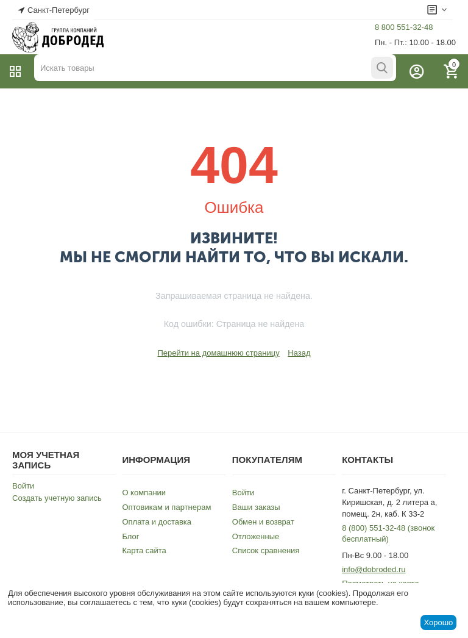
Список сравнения (266, 550)
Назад (299, 352)
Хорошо (438, 622)
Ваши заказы (256, 507)
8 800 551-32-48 (404, 27)
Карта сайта (144, 550)
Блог (130, 536)
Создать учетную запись (57, 498)
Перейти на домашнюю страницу (218, 352)
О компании (144, 492)
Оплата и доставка (156, 521)
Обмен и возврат (263, 521)
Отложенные (255, 536)
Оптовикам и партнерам (166, 507)
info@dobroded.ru (373, 569)
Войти (23, 485)
